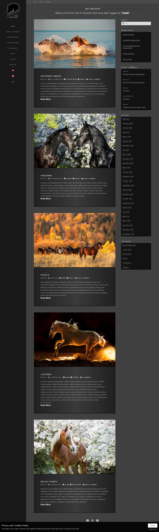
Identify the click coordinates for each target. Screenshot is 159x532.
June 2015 (126, 212)
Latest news (127, 250)
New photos (127, 59)
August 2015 (127, 207)
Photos (125, 258)
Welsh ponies (75, 485)
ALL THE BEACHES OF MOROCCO (131, 47)
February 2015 (128, 225)
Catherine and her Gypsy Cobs (134, 107)
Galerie (81, 79)
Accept (152, 525)
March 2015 (127, 221)
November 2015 (128, 194)
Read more (153, 529)
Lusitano (46, 374)
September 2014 (128, 234)
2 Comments (85, 377)
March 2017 (127, 168)
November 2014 (128, 230)
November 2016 (128, 176)
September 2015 (128, 203)
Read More (46, 99)
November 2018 (128, 145)
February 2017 (128, 172)
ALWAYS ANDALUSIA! (131, 40)
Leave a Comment (93, 79)
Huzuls (45, 275)
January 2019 (127, 141)
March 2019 (127, 137)
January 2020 (127, 128)
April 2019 (126, 132)
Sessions (126, 267)
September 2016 (128, 185)
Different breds (51, 76)
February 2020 (128, 123)
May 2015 (126, 216)
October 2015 (127, 199)
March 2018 (127, 154)
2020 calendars (128, 54)
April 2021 (126, 119)
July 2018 (126, 150)
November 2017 (128, 163)
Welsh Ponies (49, 481)
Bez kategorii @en (129, 245)
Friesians (46, 175)
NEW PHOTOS (128, 35)
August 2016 (127, 190)
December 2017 (128, 159)
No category (127, 254)
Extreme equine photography (134, 74)
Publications (127, 263)
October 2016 (127, 181)
